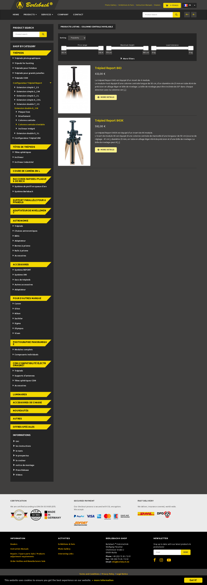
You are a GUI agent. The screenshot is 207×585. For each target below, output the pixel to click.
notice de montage (23, 465)
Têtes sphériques (21, 152)
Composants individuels (25, 354)
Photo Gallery (110, 5)
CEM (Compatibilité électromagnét (29, 364)
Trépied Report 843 (108, 68)
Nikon (16, 313)
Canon (16, 304)
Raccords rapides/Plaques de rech (29, 180)
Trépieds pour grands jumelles (28, 73)
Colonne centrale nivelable (30, 124)
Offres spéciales (23, 427)
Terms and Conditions (89, 574)
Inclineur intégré (25, 129)
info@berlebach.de (120, 562)
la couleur (19, 460)
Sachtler (17, 318)
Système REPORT (21, 270)
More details (106, 97)
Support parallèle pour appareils (29, 201)
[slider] (63, 48)
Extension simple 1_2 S (26, 87)
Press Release (21, 470)
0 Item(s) (172, 5)
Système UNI (19, 275)
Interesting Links (65, 553)
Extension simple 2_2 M (27, 91)
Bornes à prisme (21, 246)
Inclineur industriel (23, 162)
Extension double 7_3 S (26, 104)
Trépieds (18, 53)
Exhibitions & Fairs (126, 5)
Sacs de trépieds (21, 280)
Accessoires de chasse (27, 402)
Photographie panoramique (30, 343)
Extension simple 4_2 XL (27, 100)
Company (63, 14)
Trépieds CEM (20, 78)
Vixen (16, 333)
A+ (187, 14)
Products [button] (30, 14)
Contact (78, 14)
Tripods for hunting (23, 63)
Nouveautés (20, 410)
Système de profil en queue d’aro (29, 186)
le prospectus (21, 456)
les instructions (22, 446)
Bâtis (16, 236)
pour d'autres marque (27, 298)
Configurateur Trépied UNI (26, 138)
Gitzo (16, 309)
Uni (16, 441)
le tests (18, 451)
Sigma (16, 323)
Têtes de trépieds (24, 147)
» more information (104, 580)
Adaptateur (19, 241)
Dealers (157, 5)
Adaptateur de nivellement (29, 211)
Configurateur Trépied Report (32, 83)
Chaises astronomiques (24, 231)
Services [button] (47, 14)
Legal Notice (122, 574)
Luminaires (20, 394)
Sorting (63, 38)
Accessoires (19, 256)
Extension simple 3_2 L (26, 96)
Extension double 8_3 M (33, 108)
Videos (17, 475)
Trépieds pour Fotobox (24, 68)
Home (16, 14)
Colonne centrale (25, 120)
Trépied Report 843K (109, 120)
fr (187, 5)
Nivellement (23, 116)
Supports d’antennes (23, 376)
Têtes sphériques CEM (24, 380)
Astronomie (20, 221)
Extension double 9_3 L (26, 133)
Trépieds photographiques (26, 58)
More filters (127, 59)
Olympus (17, 328)
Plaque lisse (23, 112)
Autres (17, 418)
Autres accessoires (22, 284)
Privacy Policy (108, 574)
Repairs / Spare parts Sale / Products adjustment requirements (27, 555)
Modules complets (22, 349)
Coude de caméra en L (26, 171)
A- (194, 14)
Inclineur (17, 157)
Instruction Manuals (144, 5)
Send (185, 552)
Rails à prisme (20, 251)
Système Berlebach (22, 191)
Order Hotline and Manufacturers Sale (27, 561)
